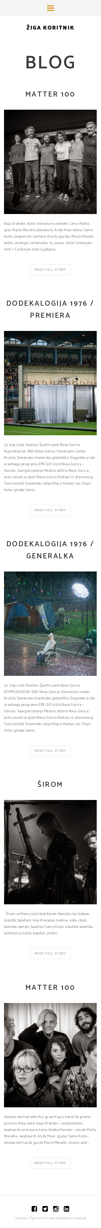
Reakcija (80, 1218)
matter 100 (50, 94)
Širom (50, 785)
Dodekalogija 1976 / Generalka (50, 550)
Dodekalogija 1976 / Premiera (50, 310)
